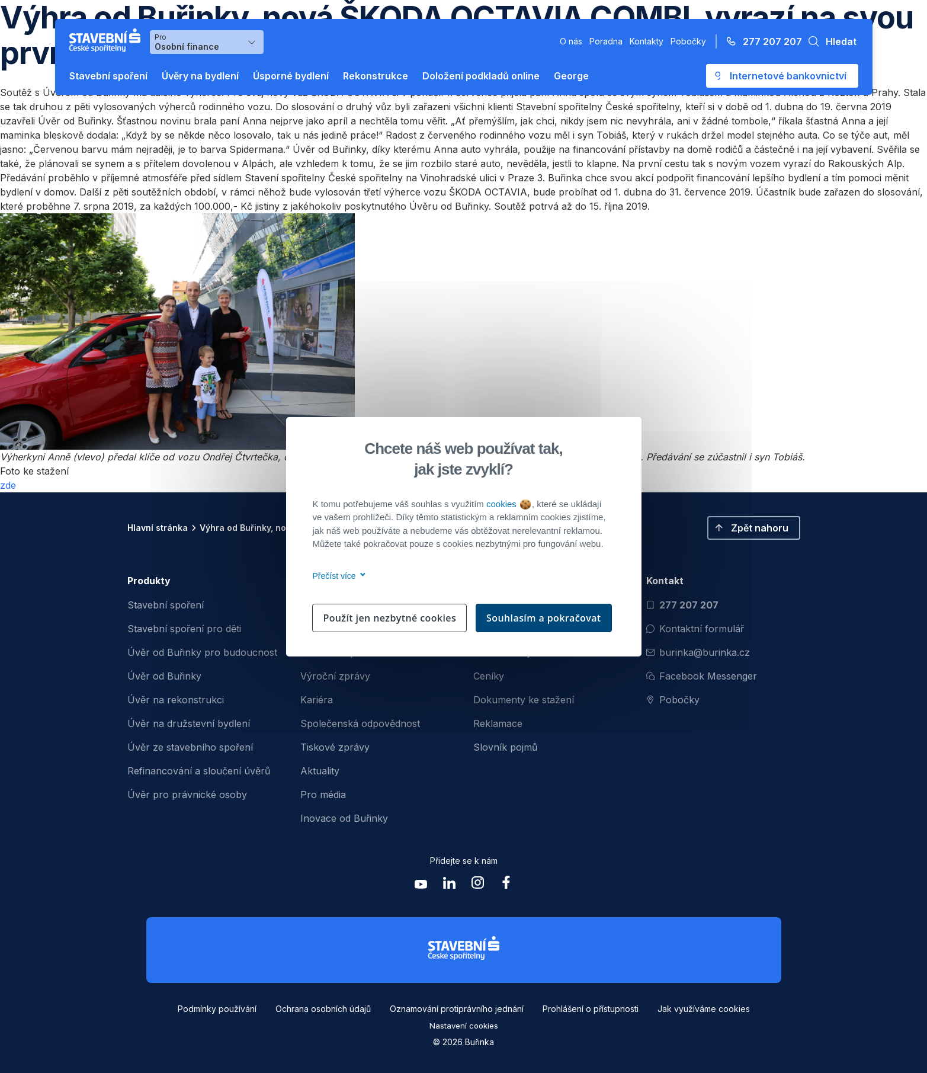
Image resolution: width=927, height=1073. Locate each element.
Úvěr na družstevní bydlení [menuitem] (188, 723)
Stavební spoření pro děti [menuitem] (184, 629)
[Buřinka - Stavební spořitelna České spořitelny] (107, 40)
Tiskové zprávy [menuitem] (335, 747)
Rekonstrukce (375, 76)
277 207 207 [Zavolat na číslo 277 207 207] (682, 605)
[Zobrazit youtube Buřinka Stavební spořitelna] (421, 885)
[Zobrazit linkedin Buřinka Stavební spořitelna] (449, 885)
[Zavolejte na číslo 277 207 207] (760, 41)
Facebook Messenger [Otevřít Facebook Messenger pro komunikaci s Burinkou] (701, 676)
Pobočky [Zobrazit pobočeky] (673, 700)
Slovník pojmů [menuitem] (505, 747)
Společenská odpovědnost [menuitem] (360, 723)
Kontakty (646, 41)
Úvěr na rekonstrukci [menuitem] (175, 700)
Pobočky (688, 41)
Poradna (606, 41)
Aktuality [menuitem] (319, 771)
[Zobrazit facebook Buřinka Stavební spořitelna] (506, 885)
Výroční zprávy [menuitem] (335, 676)
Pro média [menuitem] (323, 794)
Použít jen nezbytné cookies (389, 617)
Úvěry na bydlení (200, 76)
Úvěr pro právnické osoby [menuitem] (187, 794)
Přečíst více (337, 576)
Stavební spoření (108, 76)
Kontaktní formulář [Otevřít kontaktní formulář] (695, 629)
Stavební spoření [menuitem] (165, 605)
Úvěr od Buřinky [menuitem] (164, 676)
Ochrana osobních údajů (323, 1009)
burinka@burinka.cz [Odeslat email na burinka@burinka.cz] (698, 652)
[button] (829, 41)
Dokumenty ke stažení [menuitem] (523, 700)
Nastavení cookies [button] (463, 1025)
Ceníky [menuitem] (488, 676)
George (571, 76)
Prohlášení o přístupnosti (591, 1009)
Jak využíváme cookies (703, 1009)
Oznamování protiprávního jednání (457, 1009)
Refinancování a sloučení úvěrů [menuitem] (198, 771)
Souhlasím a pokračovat (543, 617)
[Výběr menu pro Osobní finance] (207, 42)
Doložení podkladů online (481, 76)
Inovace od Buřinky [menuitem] (344, 818)
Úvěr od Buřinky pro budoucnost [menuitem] (202, 652)
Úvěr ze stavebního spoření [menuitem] (190, 747)
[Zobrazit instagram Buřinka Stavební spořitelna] (478, 885)
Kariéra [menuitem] (316, 700)
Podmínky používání (217, 1009)
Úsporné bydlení (291, 76)
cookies (508, 504)
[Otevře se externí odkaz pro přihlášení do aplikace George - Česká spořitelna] (782, 76)
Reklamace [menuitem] (497, 723)
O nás (571, 41)
